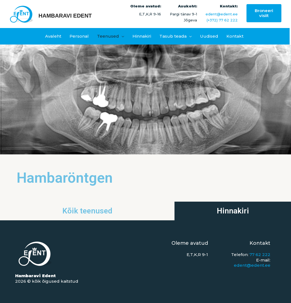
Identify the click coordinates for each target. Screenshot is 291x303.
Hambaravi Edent (65, 16)
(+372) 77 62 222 (222, 20)
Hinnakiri (233, 210)
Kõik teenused (87, 210)
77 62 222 (260, 254)
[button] (263, 13)
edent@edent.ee (222, 14)
